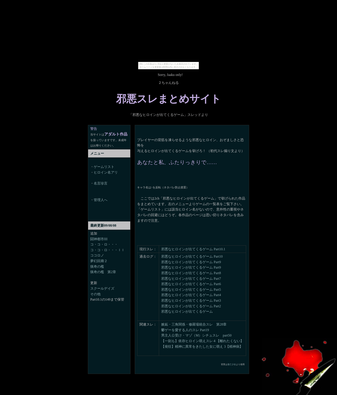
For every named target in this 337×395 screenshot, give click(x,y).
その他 (95, 294)
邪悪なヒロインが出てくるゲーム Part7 (191, 278)
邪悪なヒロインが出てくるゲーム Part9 (191, 262)
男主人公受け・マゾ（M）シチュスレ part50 (196, 335)
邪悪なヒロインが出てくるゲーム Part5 (191, 289)
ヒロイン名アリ (106, 172)
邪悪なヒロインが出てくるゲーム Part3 (191, 300)
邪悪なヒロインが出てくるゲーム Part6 (191, 284)
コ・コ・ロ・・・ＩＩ (107, 250)
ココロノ (97, 255)
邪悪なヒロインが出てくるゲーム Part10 (192, 256)
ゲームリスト (104, 167)
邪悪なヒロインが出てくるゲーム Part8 (191, 273)
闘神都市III (98, 239)
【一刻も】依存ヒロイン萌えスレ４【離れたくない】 (202, 341)
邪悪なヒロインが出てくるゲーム (187, 311)
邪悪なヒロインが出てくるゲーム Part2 (191, 306)
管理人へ (100, 200)
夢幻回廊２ (98, 261)
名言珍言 (100, 183)
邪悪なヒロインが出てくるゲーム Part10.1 (193, 249)
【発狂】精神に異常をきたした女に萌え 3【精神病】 (202, 346)
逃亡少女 (231, 364)
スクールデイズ (102, 288)
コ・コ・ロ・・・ (104, 244)
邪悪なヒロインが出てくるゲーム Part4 (191, 295)
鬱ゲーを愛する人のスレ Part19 (185, 330)
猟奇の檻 (97, 266)
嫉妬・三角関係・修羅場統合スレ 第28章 (194, 324)
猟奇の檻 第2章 (103, 272)
